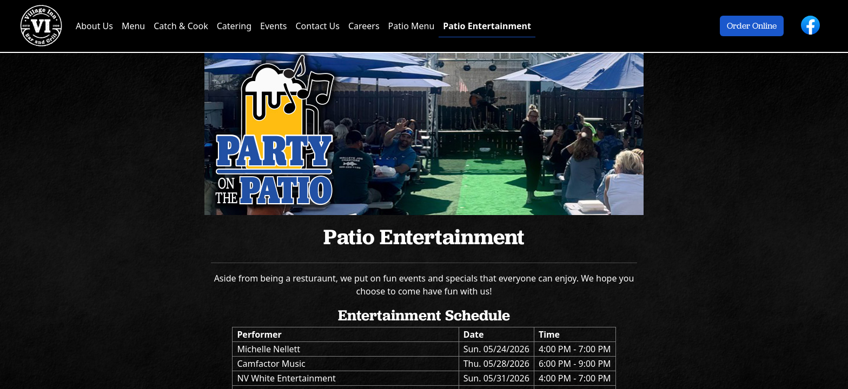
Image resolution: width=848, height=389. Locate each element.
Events (273, 26)
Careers (364, 26)
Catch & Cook (181, 26)
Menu (133, 26)
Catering (234, 26)
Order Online (752, 25)
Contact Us (317, 26)
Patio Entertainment (487, 26)
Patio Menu (411, 26)
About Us (94, 26)
